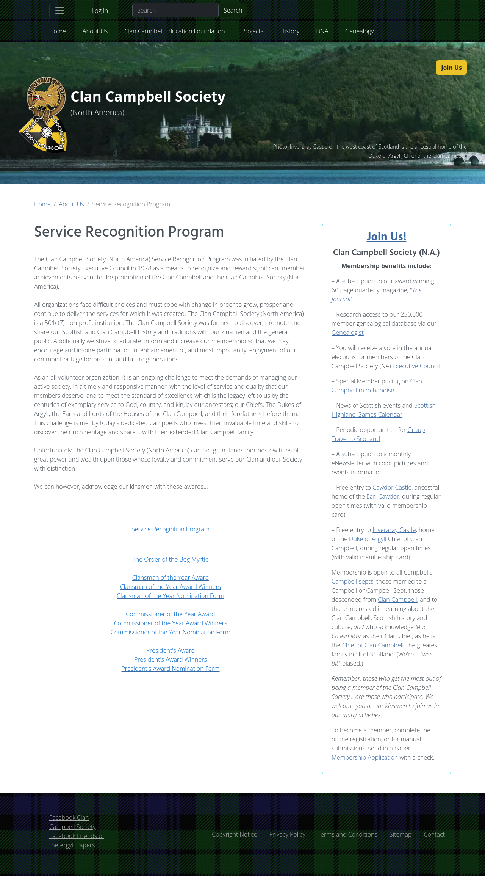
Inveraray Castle (394, 530)
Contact (434, 834)
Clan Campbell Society (153, 96)
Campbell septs (352, 581)
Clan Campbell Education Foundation (174, 31)
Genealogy (359, 31)
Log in (100, 10)
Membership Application (365, 757)
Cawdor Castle (391, 487)
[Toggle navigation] (59, 10)
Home (57, 31)
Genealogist (348, 332)
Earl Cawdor (382, 496)
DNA (322, 31)
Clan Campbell (397, 599)
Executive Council (416, 366)
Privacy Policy (287, 834)
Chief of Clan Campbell (373, 645)
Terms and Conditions (347, 834)
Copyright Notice (234, 834)
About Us (95, 31)
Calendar (390, 414)
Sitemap (401, 834)
